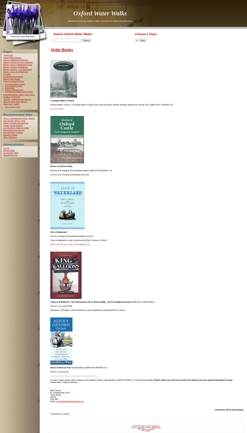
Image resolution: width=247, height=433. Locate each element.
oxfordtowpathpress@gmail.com (70, 401)
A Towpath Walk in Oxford (15, 84)
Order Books (10, 88)
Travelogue (140, 427)
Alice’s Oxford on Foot (13, 86)
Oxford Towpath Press (13, 81)
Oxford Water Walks (100, 13)
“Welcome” (8, 55)
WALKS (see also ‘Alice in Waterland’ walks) (15, 103)
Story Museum (10, 137)
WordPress (155, 426)
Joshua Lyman (156, 427)
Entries (9, 150)
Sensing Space (10, 135)
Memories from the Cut (14, 130)
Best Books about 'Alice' (14, 121)
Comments (10, 153)
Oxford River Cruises (13, 132)
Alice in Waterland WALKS (15, 60)
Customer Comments (13, 76)
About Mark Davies (12, 58)
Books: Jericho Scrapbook (15, 67)
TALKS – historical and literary (17, 99)
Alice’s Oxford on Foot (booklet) (18, 62)
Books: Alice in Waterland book (17, 65)
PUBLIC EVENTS (11, 97)
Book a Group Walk (12, 107)
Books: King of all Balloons (15, 72)
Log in (6, 148)
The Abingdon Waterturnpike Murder (19, 92)
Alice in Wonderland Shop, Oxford (19, 118)
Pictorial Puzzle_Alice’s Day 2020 (18, 94)
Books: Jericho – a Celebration (17, 69)
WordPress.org (10, 155)
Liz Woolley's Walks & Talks (16, 128)
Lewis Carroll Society (13, 125)
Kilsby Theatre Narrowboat (15, 123)
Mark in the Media (11, 79)
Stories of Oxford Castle (14, 90)
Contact (7, 74)
